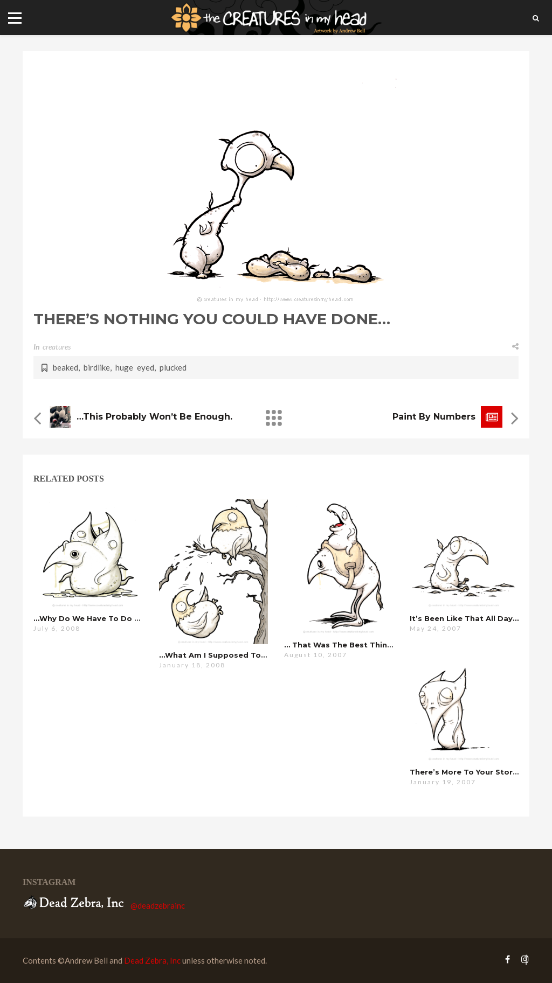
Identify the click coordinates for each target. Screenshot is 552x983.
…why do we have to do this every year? (115, 618)
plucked (173, 367)
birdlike (97, 367)
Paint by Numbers (433, 417)
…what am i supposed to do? (218, 655)
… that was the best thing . (348, 644)
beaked (65, 367)
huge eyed (134, 367)
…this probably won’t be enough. (154, 417)
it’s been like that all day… (464, 618)
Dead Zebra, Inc (152, 960)
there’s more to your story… (466, 772)
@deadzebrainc (157, 905)
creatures (57, 346)
